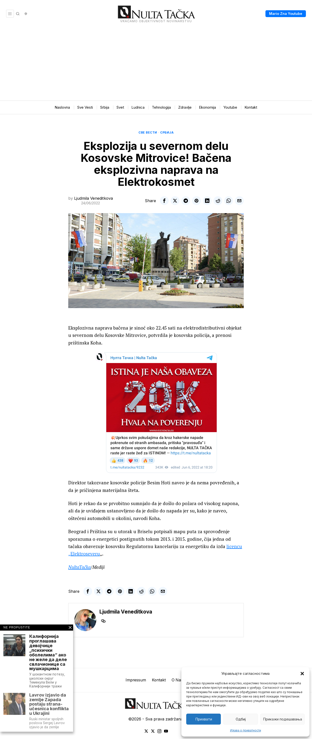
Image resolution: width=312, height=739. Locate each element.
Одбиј (241, 719)
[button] (302, 673)
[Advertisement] (156, 64)
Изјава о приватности (245, 730)
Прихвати (203, 719)
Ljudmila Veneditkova (93, 198)
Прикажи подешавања (282, 719)
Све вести (147, 132)
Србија (167, 132)
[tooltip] (164, 200)
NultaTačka (79, 567)
